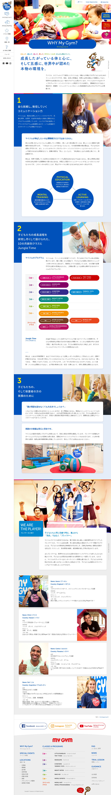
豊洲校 (24, 767)
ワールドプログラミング (69, 785)
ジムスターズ (62, 764)
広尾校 (24, 765)
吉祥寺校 (24, 772)
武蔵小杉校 (25, 776)
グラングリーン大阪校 (28, 781)
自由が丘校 (25, 774)
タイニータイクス (63, 756)
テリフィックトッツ (65, 766)
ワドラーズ (62, 760)
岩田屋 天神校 (26, 783)
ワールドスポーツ (65, 778)
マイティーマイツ (64, 770)
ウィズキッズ (61, 774)
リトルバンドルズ (65, 753)
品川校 (24, 769)
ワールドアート (63, 782)
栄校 (23, 778)
